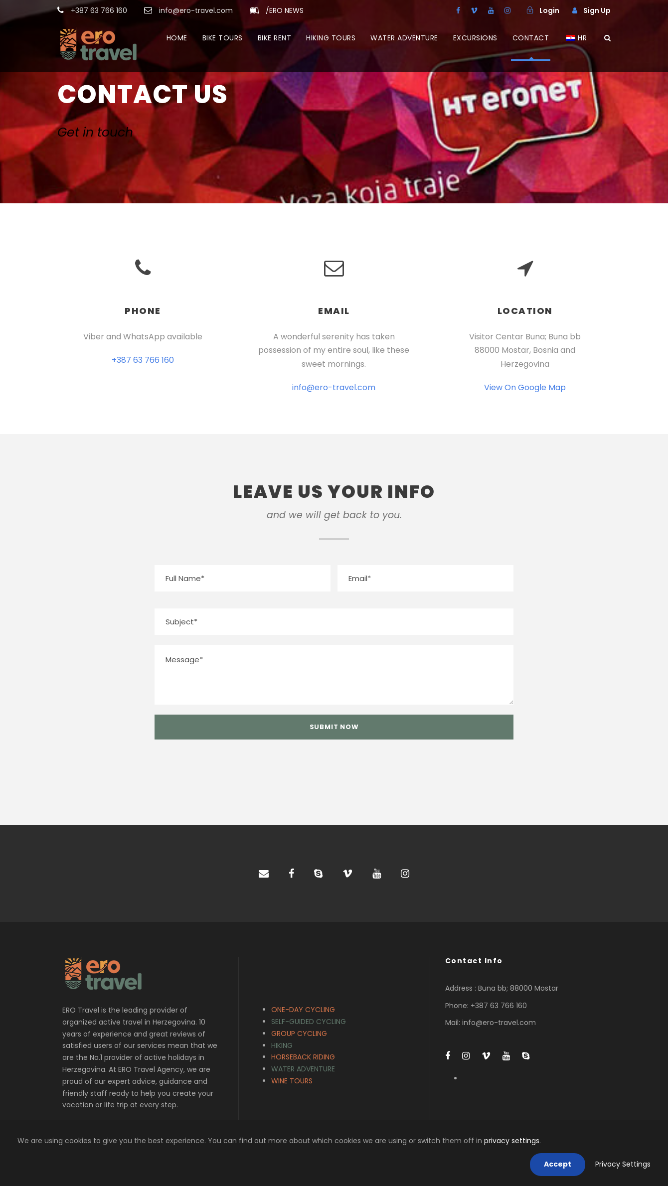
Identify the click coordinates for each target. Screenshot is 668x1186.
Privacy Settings (623, 1164)
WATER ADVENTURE (404, 38)
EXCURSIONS (475, 38)
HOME (177, 38)
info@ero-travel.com (333, 387)
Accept (557, 1164)
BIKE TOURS (222, 38)
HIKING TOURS (330, 38)
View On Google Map (525, 387)
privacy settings (511, 1141)
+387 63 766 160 (143, 360)
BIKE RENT (275, 38)
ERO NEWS (285, 10)
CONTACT (530, 38)
